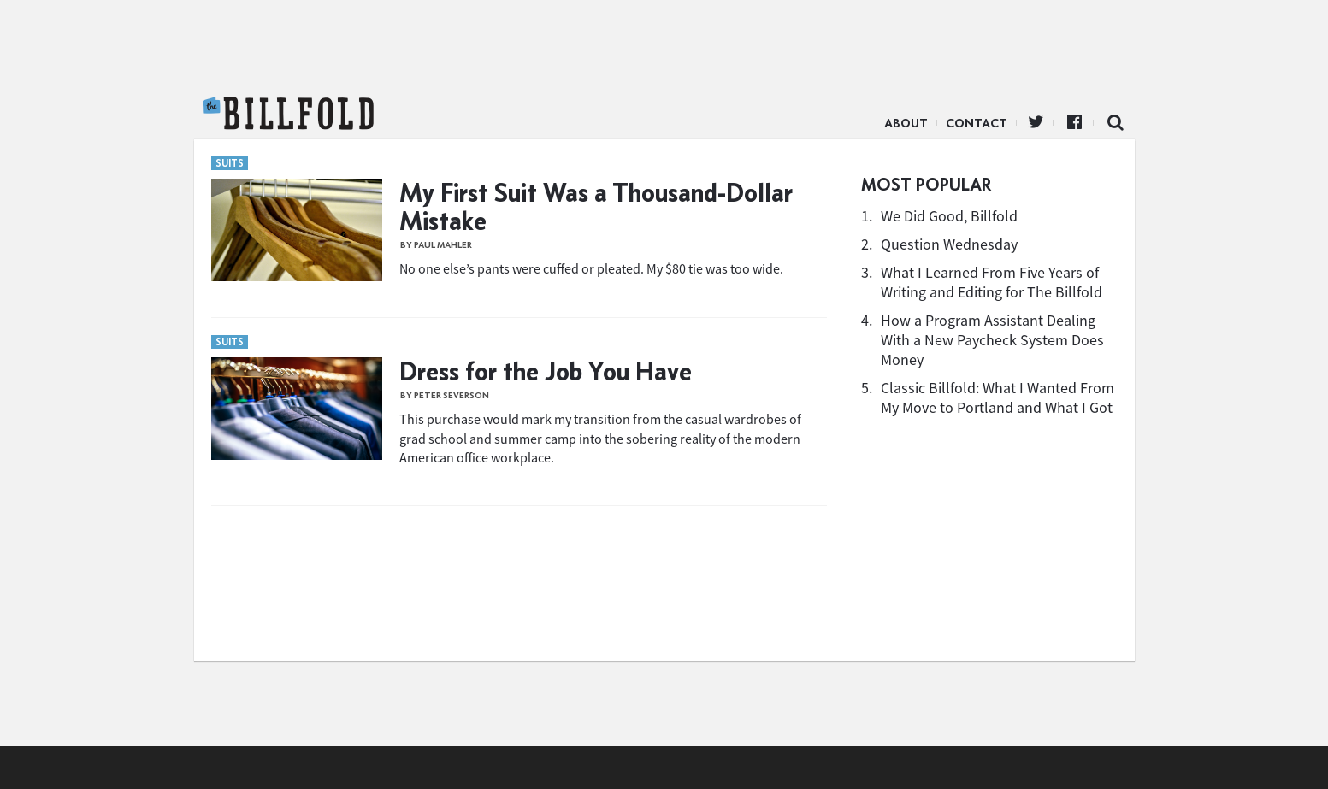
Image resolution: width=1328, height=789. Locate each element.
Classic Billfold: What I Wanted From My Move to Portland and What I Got (997, 397)
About (906, 123)
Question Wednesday (949, 244)
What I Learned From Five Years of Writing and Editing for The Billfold (991, 282)
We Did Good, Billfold (949, 216)
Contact (976, 123)
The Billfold (288, 114)
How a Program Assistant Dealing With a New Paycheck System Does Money (992, 339)
